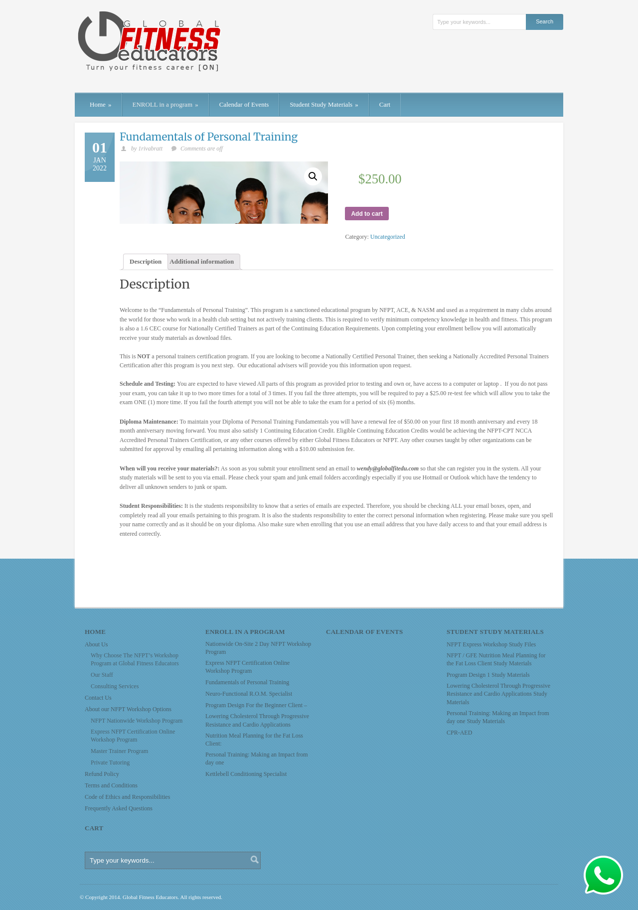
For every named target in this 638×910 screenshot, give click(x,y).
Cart (384, 104)
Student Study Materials (324, 104)
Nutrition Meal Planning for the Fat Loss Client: (254, 739)
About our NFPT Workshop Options (128, 709)
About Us (96, 644)
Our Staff (102, 674)
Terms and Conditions (111, 785)
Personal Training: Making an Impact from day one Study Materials (498, 717)
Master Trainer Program (119, 751)
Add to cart (366, 213)
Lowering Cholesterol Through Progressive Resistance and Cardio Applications (257, 720)
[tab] (145, 262)
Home (101, 104)
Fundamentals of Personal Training (209, 137)
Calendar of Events (244, 104)
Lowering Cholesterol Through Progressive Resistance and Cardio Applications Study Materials (498, 693)
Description (145, 261)
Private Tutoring (110, 762)
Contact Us (98, 697)
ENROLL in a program (165, 104)
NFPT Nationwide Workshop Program (136, 720)
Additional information (201, 261)
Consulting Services (115, 686)
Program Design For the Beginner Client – (256, 705)
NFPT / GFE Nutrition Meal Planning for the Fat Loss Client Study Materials (496, 659)
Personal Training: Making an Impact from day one (256, 758)
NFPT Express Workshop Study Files (491, 644)
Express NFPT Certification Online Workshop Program (133, 735)
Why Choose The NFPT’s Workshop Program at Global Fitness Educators (135, 659)
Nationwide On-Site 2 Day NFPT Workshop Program (258, 647)
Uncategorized (387, 236)
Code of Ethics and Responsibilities (127, 796)
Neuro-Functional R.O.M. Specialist (248, 693)
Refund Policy (102, 773)
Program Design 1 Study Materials (488, 674)
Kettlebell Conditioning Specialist (246, 773)
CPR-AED (459, 732)
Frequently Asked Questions (119, 808)
